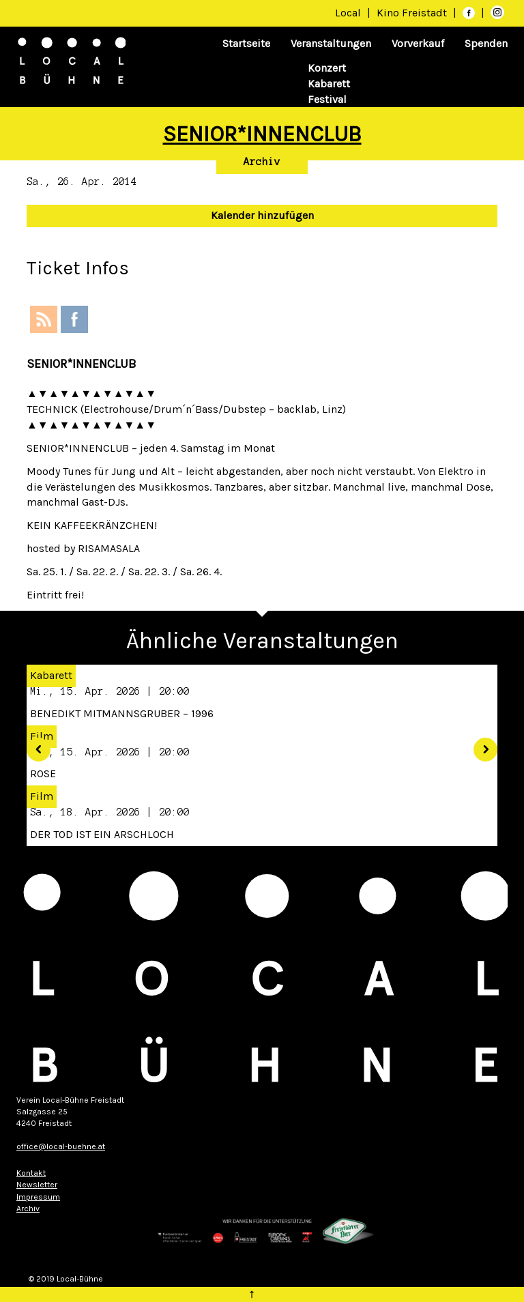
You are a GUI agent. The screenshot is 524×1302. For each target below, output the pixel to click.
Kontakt (31, 1173)
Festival (327, 99)
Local (348, 12)
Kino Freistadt (413, 12)
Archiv (262, 161)
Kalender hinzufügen (262, 215)
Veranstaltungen (331, 43)
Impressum (38, 1197)
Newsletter (36, 1184)
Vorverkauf (418, 43)
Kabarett (329, 83)
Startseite (246, 43)
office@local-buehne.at (60, 1146)
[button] (33, 744)
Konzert (327, 67)
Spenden (486, 43)
